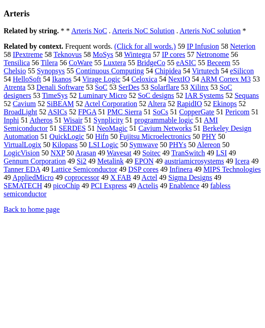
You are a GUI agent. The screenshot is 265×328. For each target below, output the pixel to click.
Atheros (41, 120)
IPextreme (28, 54)
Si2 (81, 161)
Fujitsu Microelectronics (155, 136)
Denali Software (60, 87)
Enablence (184, 186)
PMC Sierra (124, 112)
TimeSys (54, 95)
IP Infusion (203, 46)
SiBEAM (60, 104)
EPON (144, 161)
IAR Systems (204, 95)
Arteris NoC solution (209, 31)
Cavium (24, 104)
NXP (58, 153)
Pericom (237, 112)
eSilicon (242, 71)
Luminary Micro (102, 95)
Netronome (212, 54)
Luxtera (114, 63)
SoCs (160, 112)
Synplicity (108, 120)
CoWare (80, 63)
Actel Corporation (110, 104)
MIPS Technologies (232, 169)
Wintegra (137, 54)
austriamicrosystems (194, 161)
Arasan (86, 153)
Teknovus (67, 54)
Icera (242, 161)
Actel (150, 177)
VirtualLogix (22, 145)
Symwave (143, 145)
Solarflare (164, 87)
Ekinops (225, 104)
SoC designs (156, 95)
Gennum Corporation (35, 161)
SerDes (128, 87)
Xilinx (199, 87)
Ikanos (61, 79)
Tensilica (17, 63)
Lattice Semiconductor (84, 169)
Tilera (49, 63)
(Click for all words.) (145, 46)
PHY (209, 136)
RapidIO (189, 104)
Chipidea (168, 71)
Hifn (101, 136)
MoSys (102, 54)
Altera (157, 104)
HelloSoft (27, 79)
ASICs (57, 112)
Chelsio (15, 71)
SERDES (72, 128)
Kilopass (65, 145)
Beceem (218, 63)
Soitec (151, 153)
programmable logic (163, 120)
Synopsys (51, 71)
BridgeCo (151, 63)
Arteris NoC (89, 31)
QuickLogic (66, 136)
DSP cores (143, 169)
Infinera (181, 169)
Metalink (110, 161)
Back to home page (32, 209)
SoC (101, 87)
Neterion (242, 46)
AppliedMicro (33, 177)
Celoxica (144, 79)
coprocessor (82, 177)
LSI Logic (103, 145)
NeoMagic (112, 128)
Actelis (148, 186)
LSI (221, 153)
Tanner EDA (22, 169)
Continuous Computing (110, 71)
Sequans (246, 95)
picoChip (66, 186)
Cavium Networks (165, 128)
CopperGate (196, 112)
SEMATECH (23, 186)
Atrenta (14, 87)
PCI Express (109, 186)
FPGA (87, 112)
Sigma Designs (190, 177)
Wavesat (119, 153)
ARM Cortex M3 (225, 79)
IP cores (173, 54)
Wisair (72, 120)
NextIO (179, 79)
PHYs (177, 145)
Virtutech (205, 71)
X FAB (120, 177)
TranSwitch (188, 153)
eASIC (186, 63)
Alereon (208, 145)
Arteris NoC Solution (143, 31)
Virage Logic (101, 79)
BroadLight (20, 112)
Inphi (11, 120)
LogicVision (22, 153)
